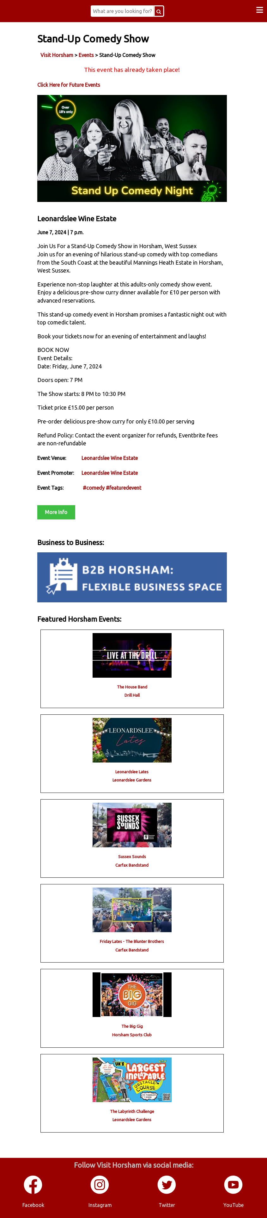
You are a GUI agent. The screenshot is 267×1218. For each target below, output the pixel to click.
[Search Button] (159, 11)
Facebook (33, 1205)
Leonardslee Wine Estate (110, 458)
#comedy (94, 488)
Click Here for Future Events (68, 85)
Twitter (167, 1205)
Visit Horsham (56, 55)
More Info (56, 512)
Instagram (100, 1205)
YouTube (233, 1205)
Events (86, 55)
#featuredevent (123, 488)
